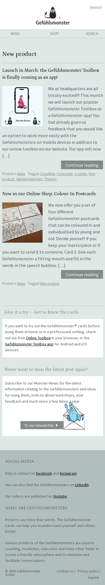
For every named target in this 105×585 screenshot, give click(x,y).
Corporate (65, 173)
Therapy (50, 179)
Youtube (60, 496)
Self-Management (29, 179)
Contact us (65, 571)
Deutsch (96, 7)
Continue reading (82, 165)
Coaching (47, 173)
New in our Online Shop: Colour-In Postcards (49, 194)
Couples (80, 173)
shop (54, 33)
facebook (44, 473)
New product (49, 283)
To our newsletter (54, 425)
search (92, 33)
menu (15, 33)
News (21, 173)
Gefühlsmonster (52, 15)
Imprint (93, 577)
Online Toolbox (38, 337)
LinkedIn (82, 484)
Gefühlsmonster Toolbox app (29, 344)
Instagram (68, 473)
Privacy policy (88, 571)
